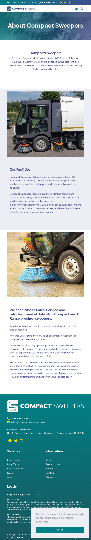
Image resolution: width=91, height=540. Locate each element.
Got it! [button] (60, 530)
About (10, 477)
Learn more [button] (42, 522)
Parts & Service (15, 468)
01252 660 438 (47, 2)
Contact (50, 477)
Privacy (50, 468)
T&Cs (49, 460)
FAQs (10, 472)
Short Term (13, 460)
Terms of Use (53, 464)
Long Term (13, 464)
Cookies (50, 472)
